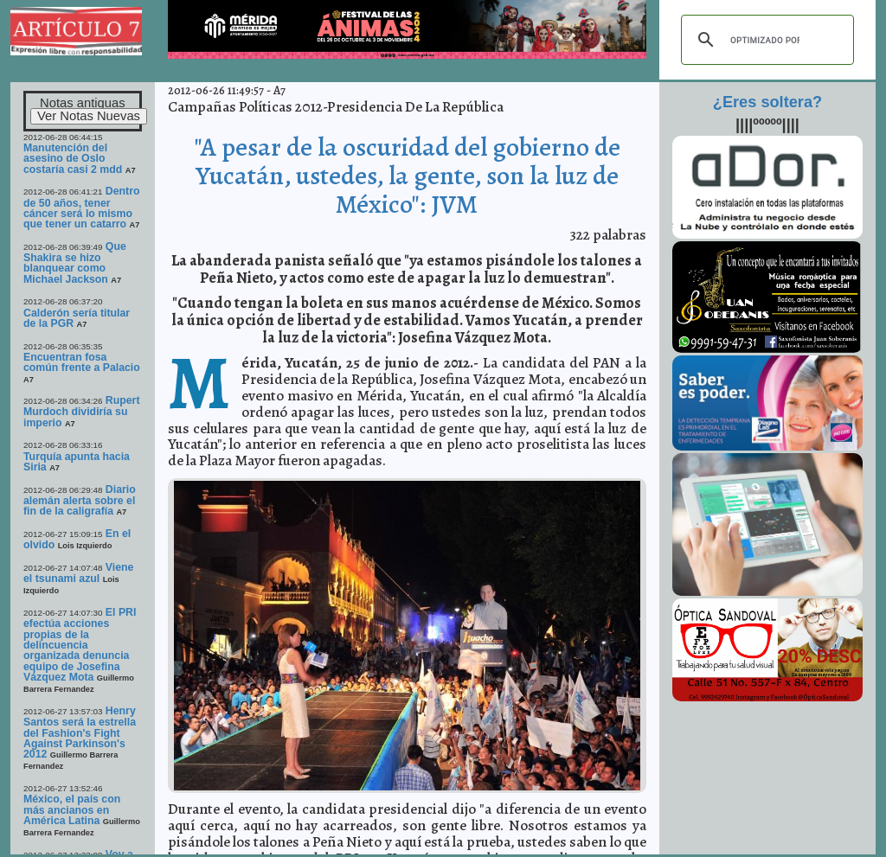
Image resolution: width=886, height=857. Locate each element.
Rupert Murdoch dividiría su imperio (81, 411)
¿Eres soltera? (767, 102)
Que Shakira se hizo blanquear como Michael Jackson (74, 262)
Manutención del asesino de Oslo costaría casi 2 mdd (72, 159)
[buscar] (764, 39)
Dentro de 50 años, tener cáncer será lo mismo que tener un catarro (81, 207)
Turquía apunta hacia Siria (76, 462)
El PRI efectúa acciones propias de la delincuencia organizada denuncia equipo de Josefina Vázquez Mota (79, 644)
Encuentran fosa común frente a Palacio (81, 362)
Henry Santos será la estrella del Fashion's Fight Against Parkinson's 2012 (79, 732)
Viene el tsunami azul (78, 573)
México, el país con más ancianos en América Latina (71, 810)
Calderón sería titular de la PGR (76, 318)
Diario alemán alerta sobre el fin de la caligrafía (79, 500)
